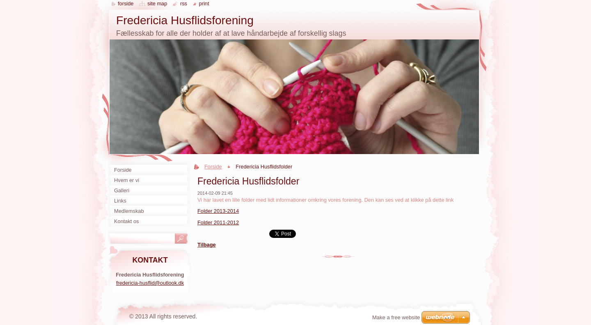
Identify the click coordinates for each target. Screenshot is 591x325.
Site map (157, 3)
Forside (213, 167)
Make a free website (396, 317)
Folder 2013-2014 (218, 211)
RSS (183, 3)
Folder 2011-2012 (218, 222)
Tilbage (206, 245)
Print (204, 3)
